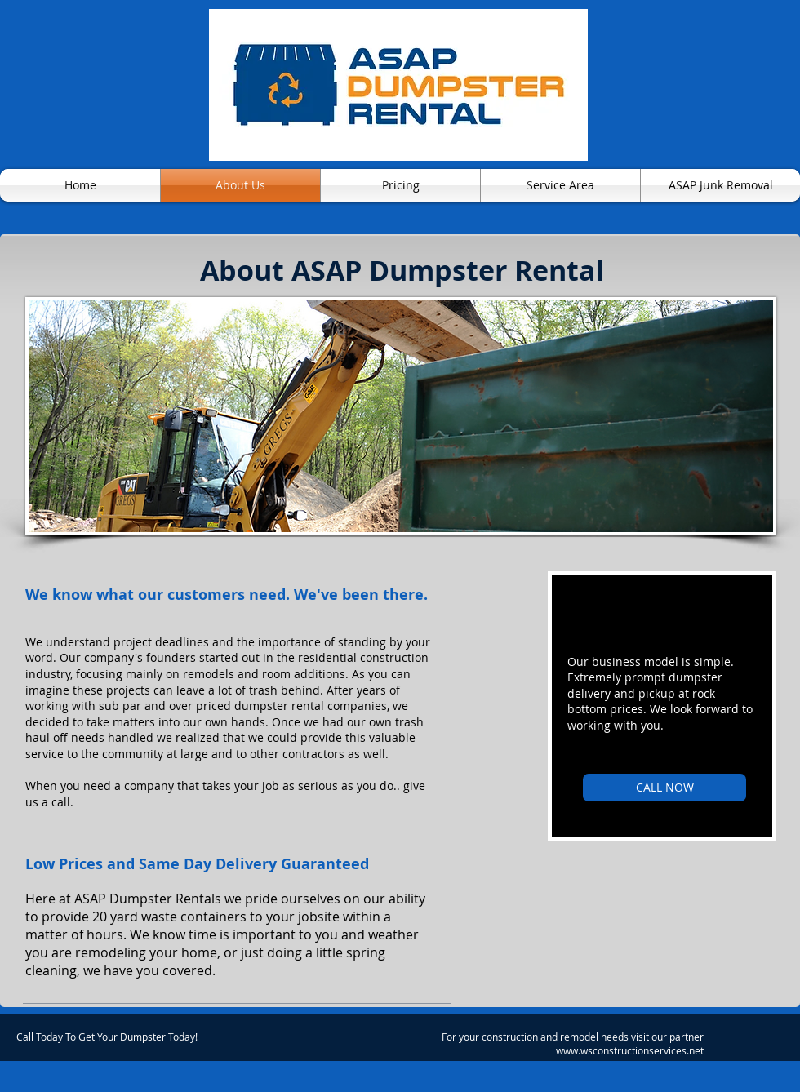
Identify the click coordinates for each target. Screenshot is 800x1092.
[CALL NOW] (664, 787)
